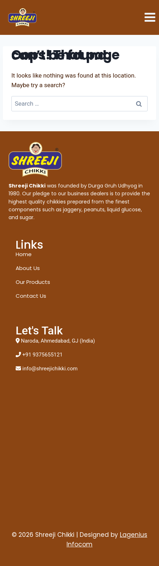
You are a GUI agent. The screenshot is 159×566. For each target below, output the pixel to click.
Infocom (79, 544)
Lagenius (133, 534)
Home (24, 254)
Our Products (33, 282)
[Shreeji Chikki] (22, 17)
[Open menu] (150, 17)
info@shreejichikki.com (50, 368)
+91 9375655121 (42, 354)
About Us (28, 268)
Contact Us (31, 296)
